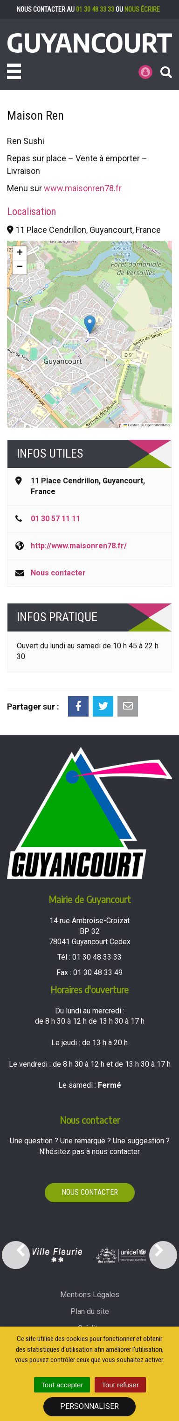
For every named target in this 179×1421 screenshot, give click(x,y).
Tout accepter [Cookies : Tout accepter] (62, 1385)
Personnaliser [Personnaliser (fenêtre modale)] (89, 1406)
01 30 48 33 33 (95, 9)
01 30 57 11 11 (55, 518)
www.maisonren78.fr (83, 188)
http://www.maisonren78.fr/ (79, 545)
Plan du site (89, 1311)
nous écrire (142, 9)
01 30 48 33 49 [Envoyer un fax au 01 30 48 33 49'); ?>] (98, 972)
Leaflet (131, 425)
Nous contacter (58, 572)
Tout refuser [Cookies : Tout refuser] (120, 1385)
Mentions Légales (89, 1294)
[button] (90, 324)
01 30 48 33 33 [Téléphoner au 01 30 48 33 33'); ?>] (97, 957)
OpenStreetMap (157, 425)
